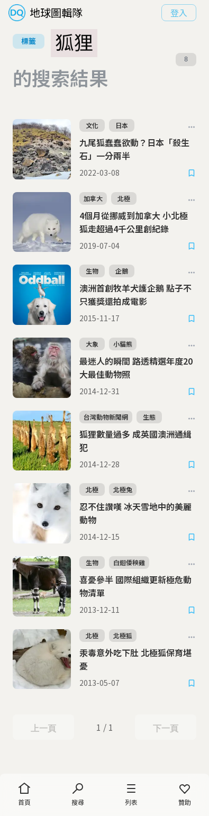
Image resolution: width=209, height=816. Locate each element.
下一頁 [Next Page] (165, 728)
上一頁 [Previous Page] (43, 728)
